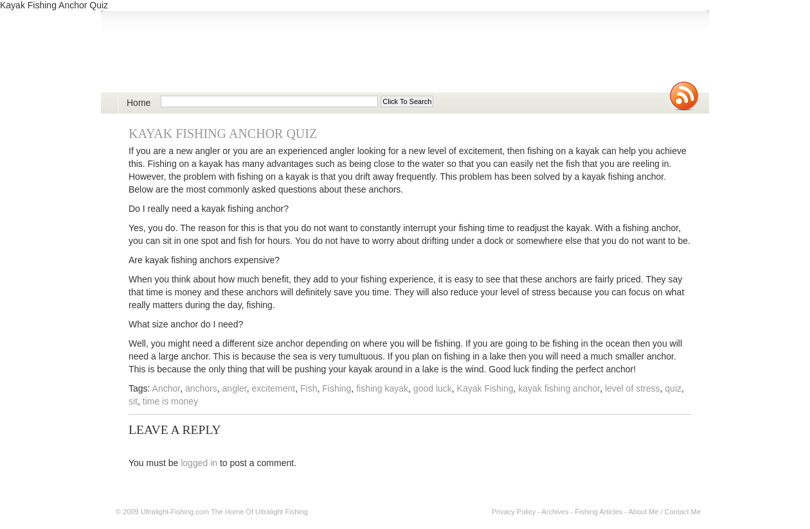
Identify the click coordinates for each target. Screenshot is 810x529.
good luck (432, 388)
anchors (201, 388)
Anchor (166, 388)
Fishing (336, 388)
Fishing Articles (598, 512)
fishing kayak (382, 388)
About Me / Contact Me (665, 512)
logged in (199, 463)
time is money (170, 401)
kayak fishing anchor (559, 388)
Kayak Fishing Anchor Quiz (223, 133)
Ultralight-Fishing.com (175, 512)
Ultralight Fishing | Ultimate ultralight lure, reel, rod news (265, 58)
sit (133, 401)
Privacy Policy (514, 512)
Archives (554, 512)
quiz (673, 388)
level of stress (632, 388)
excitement (274, 388)
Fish (308, 388)
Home (138, 103)
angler (234, 388)
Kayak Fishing (485, 388)
